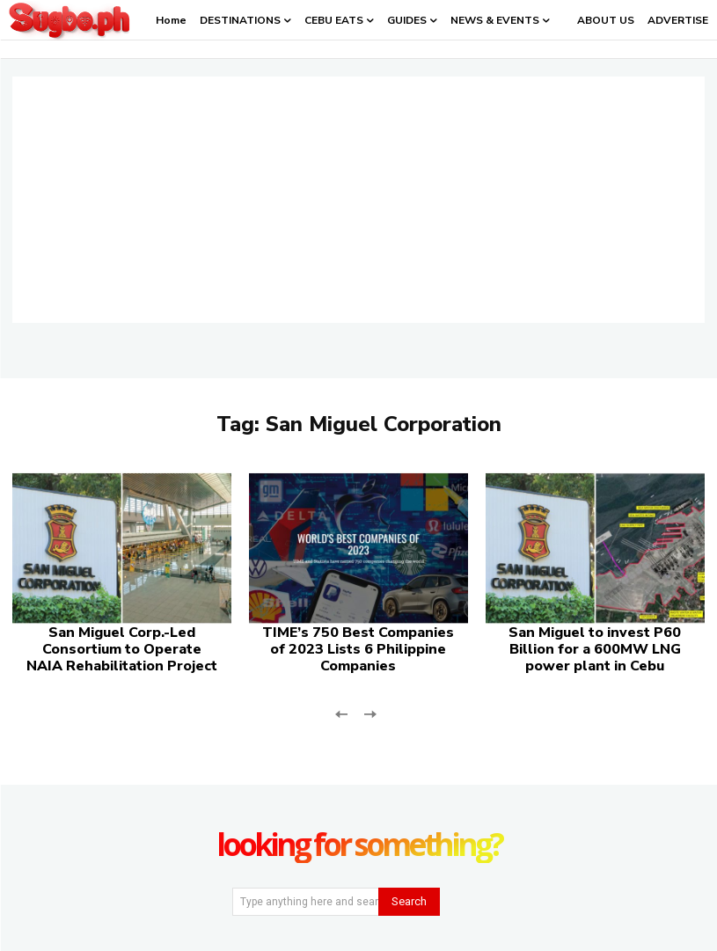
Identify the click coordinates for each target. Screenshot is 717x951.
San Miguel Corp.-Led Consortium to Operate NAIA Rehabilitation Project (121, 649)
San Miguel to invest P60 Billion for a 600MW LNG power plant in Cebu (594, 649)
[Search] (409, 902)
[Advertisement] (358, 200)
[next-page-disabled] (370, 712)
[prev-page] (342, 712)
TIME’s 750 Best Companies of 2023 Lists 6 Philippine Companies (358, 649)
